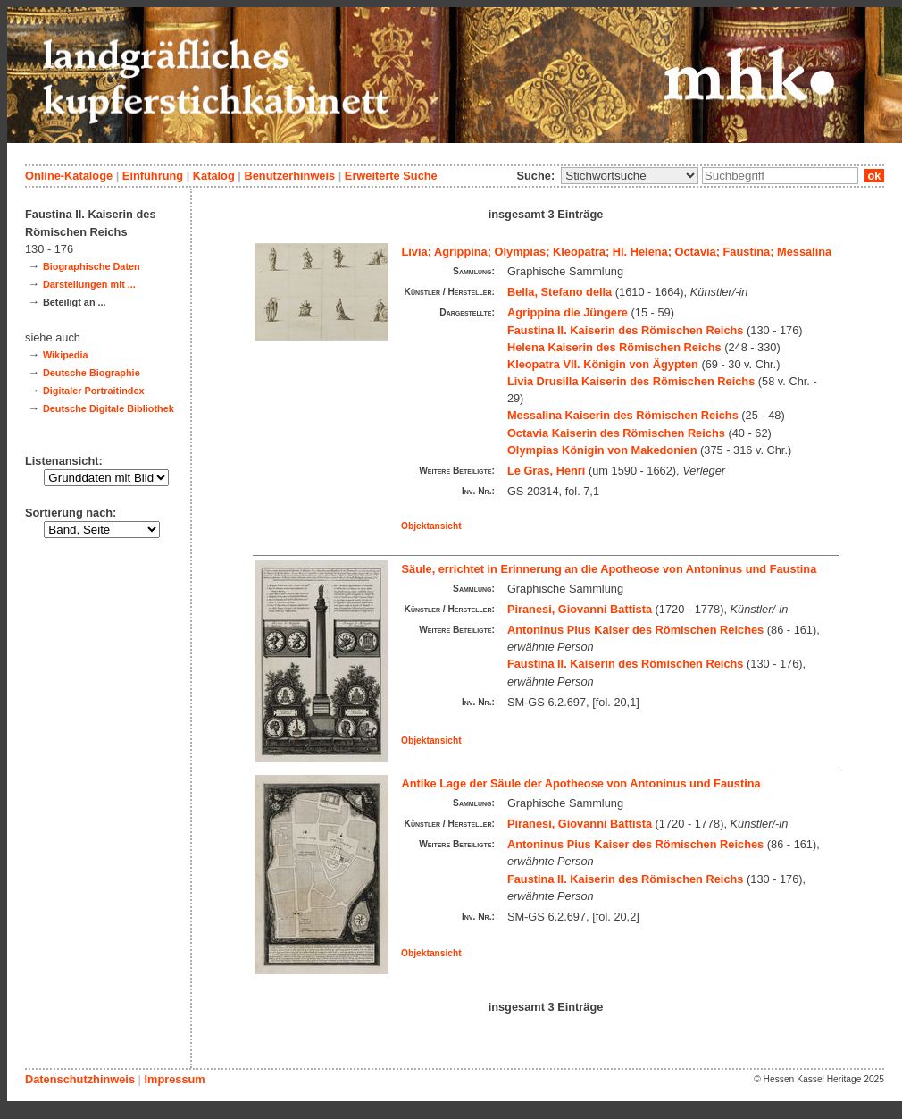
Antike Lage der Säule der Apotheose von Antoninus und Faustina (581, 783)
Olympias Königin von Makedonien (602, 450)
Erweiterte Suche (391, 175)
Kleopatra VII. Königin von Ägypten (602, 364)
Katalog (214, 175)
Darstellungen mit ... (89, 284)
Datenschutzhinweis (80, 1079)
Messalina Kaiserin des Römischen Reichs (623, 415)
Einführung (152, 175)
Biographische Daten (91, 266)
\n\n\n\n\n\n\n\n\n (629, 175)
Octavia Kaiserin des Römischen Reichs (616, 433)
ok (874, 175)
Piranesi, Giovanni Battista (579, 609)
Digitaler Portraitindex (94, 390)
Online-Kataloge (69, 175)
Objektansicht (431, 526)
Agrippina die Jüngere (567, 312)
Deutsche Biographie (91, 372)
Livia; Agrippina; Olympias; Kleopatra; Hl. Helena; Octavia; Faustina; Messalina (617, 251)
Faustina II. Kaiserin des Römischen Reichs (625, 330)
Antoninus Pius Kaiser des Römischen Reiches (635, 629)
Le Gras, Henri (546, 470)
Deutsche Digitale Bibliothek (108, 408)
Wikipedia (65, 354)
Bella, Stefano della (559, 292)
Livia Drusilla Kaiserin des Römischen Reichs (631, 381)
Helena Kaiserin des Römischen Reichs (614, 347)
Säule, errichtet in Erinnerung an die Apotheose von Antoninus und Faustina (609, 569)
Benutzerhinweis (289, 175)
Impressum (174, 1079)
